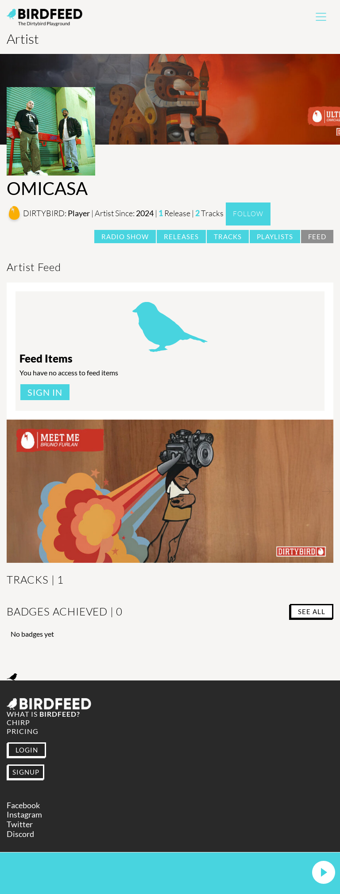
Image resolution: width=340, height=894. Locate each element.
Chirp (18, 722)
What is (43, 714)
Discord (20, 834)
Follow (248, 214)
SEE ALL (311, 611)
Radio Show (125, 237)
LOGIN (26, 750)
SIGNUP (25, 772)
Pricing (23, 731)
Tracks (228, 237)
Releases (181, 237)
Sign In (44, 392)
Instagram (24, 814)
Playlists (275, 237)
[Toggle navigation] (321, 17)
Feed (317, 237)
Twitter (20, 824)
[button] (323, 873)
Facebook (23, 805)
